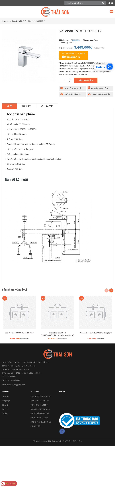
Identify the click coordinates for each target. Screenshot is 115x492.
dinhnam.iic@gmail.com (16, 385)
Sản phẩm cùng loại (14, 289)
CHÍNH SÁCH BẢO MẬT (39, 405)
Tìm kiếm (5, 396)
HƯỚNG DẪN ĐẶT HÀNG (39, 418)
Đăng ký (5, 405)
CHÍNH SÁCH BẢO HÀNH (40, 401)
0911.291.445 (71, 57)
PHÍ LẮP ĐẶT (35, 426)
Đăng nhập (6, 401)
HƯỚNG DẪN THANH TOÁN (41, 422)
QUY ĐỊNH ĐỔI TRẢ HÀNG (40, 409)
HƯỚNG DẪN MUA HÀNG (40, 413)
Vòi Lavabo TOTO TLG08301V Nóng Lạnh (96, 333)
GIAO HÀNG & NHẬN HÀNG (40, 396)
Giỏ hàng (5, 409)
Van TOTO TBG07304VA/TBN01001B (19, 333)
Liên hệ (4, 413)
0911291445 (15, 380)
